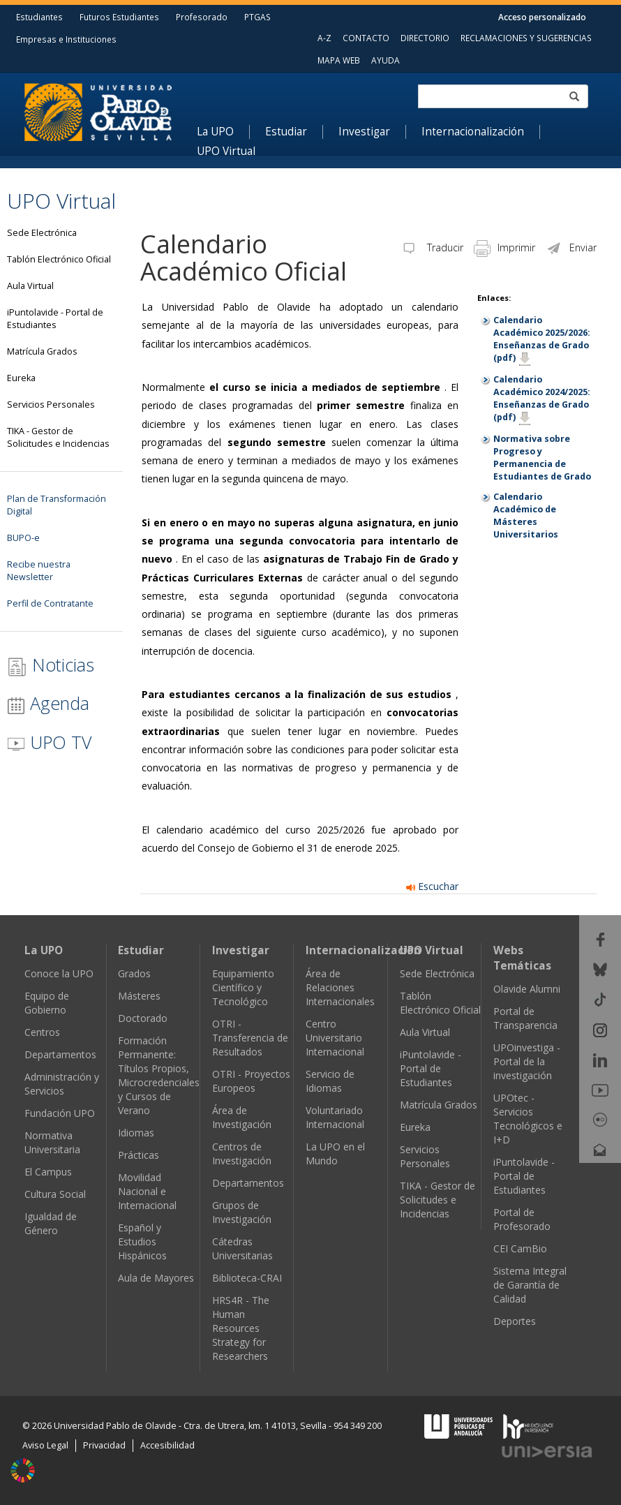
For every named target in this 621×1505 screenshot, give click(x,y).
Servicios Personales (425, 1156)
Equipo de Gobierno (46, 1002)
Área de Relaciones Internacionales (340, 987)
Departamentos (60, 1054)
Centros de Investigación (241, 1153)
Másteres (139, 995)
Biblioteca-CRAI (247, 1277)
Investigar (364, 132)
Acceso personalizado (542, 16)
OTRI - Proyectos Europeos (251, 1081)
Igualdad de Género (50, 1223)
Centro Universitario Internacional (335, 1037)
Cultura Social (55, 1194)
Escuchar (432, 886)
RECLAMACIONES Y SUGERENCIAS (526, 37)
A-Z (324, 37)
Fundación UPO (59, 1113)
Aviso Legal (45, 1445)
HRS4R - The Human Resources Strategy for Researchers (240, 1328)
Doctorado (142, 1018)
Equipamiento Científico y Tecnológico (243, 987)
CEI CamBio (520, 1248)
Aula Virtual (425, 1032)
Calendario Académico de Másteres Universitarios (525, 515)
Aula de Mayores (156, 1277)
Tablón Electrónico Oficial (440, 1002)
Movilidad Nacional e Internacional (147, 1191)
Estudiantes (39, 16)
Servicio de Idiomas (330, 1081)
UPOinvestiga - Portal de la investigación (526, 1061)
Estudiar (286, 132)
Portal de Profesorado (522, 1219)
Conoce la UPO (58, 973)
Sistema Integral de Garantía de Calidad (530, 1284)
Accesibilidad (167, 1445)
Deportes (514, 1321)
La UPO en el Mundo (335, 1153)
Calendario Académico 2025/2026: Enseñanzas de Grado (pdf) (541, 339)
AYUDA (385, 60)
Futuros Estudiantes (119, 16)
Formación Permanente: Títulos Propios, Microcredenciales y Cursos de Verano (159, 1075)
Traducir (432, 247)
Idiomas (136, 1132)
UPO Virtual (226, 151)
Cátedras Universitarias (242, 1248)
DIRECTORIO (425, 37)
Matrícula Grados (438, 1104)
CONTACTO (366, 37)
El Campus (48, 1171)
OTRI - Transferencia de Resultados (250, 1037)
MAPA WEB (338, 60)
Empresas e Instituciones (66, 39)
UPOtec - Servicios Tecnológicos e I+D (527, 1118)
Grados (134, 973)
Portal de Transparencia (525, 1018)
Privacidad (104, 1445)
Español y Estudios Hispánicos (142, 1241)
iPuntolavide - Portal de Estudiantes (430, 1068)
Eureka (415, 1127)
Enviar (571, 247)
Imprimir (504, 247)
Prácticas (138, 1155)
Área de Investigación (241, 1117)
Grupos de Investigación (241, 1212)
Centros (42, 1032)
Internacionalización (472, 132)
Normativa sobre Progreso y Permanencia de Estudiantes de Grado (542, 457)
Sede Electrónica (437, 973)
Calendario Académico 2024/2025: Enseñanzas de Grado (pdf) (541, 398)
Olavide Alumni (526, 988)
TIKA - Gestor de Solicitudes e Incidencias (437, 1199)
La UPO (215, 132)
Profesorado (201, 16)
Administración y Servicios (61, 1083)
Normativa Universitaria (52, 1142)
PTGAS (257, 16)
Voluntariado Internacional (335, 1117)
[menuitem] (223, 132)
